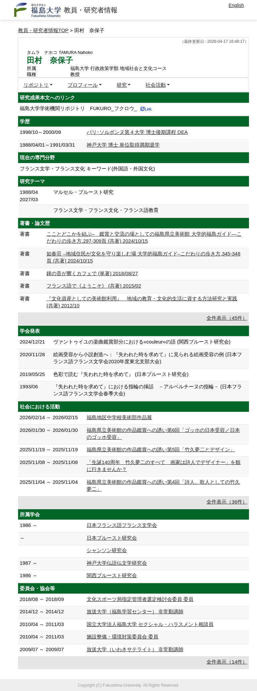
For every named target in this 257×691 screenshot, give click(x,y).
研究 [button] (122, 85)
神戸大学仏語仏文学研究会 (117, 563)
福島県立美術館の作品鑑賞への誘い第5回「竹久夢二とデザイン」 (161, 449)
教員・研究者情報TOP (43, 30)
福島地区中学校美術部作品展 (119, 417)
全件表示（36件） (226, 502)
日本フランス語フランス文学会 (122, 525)
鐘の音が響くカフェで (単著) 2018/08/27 (92, 273)
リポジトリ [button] (36, 85)
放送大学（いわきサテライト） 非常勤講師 (135, 649)
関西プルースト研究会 (112, 575)
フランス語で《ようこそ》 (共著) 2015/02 (94, 286)
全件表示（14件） (226, 662)
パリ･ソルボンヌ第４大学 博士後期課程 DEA (137, 132)
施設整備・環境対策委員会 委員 (122, 636)
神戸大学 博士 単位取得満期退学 (123, 145)
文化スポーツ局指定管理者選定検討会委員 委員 (140, 599)
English (236, 5)
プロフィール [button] (83, 85)
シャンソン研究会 (107, 550)
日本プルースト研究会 (112, 538)
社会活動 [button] (156, 85)
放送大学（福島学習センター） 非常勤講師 (135, 611)
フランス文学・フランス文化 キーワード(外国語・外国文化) (87, 168)
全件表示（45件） (226, 318)
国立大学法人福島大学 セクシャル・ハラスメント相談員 (150, 624)
